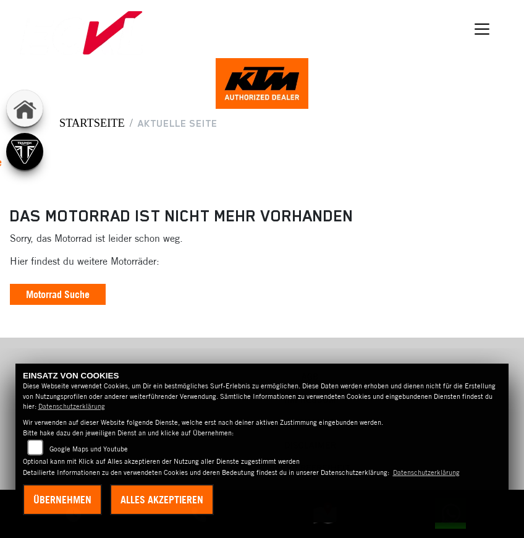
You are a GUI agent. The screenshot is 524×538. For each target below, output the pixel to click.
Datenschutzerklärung (71, 406)
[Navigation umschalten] (482, 29)
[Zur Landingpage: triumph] (24, 151)
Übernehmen (62, 499)
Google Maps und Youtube (88, 449)
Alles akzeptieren (161, 499)
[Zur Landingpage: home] (24, 108)
